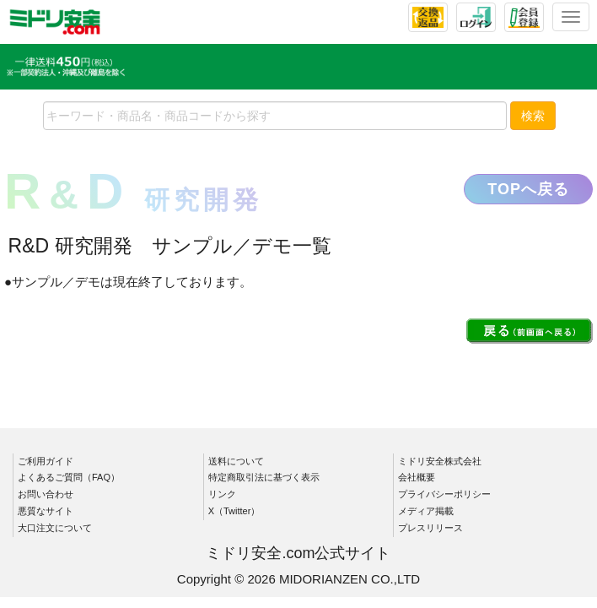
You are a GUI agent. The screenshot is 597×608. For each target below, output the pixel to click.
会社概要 (416, 477)
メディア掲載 (426, 511)
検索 (533, 115)
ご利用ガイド (45, 461)
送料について (236, 461)
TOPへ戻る (528, 189)
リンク (222, 494)
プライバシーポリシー (444, 494)
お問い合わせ (45, 494)
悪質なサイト (45, 511)
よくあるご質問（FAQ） (69, 477)
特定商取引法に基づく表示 (264, 477)
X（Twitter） (234, 511)
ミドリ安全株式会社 (439, 461)
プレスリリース (430, 528)
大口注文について (55, 528)
